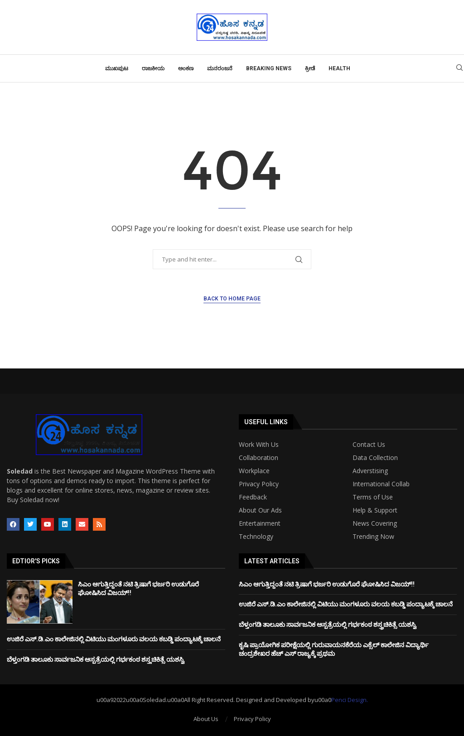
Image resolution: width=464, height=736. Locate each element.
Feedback (253, 497)
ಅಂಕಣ (185, 68)
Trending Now (373, 536)
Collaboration (258, 458)
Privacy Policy (259, 484)
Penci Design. (349, 700)
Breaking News (268, 68)
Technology (256, 536)
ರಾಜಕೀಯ (153, 68)
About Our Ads (260, 510)
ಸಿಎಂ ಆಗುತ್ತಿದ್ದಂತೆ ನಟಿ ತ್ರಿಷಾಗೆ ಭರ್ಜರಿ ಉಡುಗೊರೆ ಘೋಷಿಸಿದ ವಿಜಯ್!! (327, 584)
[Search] (459, 68)
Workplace (254, 471)
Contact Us (369, 444)
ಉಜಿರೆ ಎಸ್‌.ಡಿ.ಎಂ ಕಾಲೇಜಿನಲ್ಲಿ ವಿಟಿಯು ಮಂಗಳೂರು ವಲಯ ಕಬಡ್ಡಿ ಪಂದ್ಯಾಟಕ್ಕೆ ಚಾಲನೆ (114, 639)
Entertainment (259, 523)
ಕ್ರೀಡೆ (310, 68)
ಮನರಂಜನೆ (219, 68)
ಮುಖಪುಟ (116, 68)
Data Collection (375, 458)
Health (339, 68)
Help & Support (375, 510)
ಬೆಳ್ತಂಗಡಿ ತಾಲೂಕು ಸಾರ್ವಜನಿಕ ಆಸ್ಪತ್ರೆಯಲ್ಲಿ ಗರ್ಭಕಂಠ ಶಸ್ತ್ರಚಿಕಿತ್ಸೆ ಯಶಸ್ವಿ (95, 659)
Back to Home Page (232, 298)
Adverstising (370, 471)
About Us (205, 719)
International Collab (381, 484)
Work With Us (259, 444)
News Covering (375, 523)
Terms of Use (373, 497)
